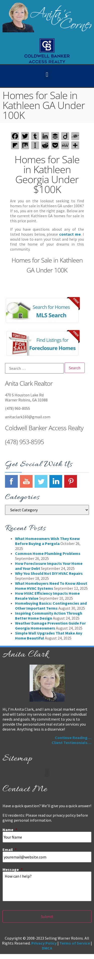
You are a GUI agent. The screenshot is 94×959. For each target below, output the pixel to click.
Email (10, 850)
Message (13, 869)
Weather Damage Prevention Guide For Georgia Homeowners (50, 626)
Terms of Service (74, 943)
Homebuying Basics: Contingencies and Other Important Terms (51, 606)
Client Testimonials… (71, 742)
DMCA (47, 948)
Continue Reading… (73, 737)
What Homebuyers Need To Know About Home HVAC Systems (51, 586)
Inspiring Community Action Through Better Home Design (48, 616)
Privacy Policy (44, 943)
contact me (70, 234)
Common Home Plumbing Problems (47, 553)
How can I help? (47, 886)
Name (10, 830)
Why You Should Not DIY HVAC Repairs (49, 573)
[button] (47, 75)
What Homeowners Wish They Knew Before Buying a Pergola (47, 541)
